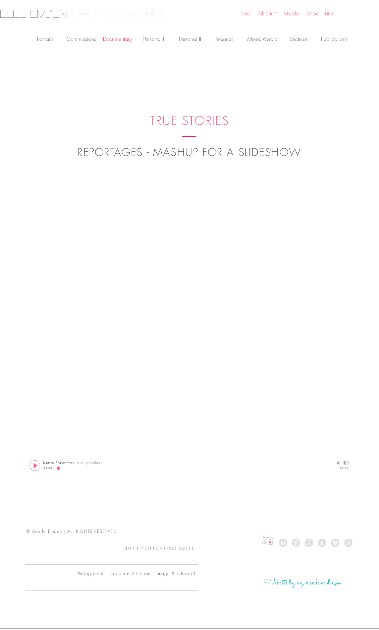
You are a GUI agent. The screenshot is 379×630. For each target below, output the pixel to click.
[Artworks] (291, 13)
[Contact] (312, 13)
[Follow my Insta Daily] (309, 543)
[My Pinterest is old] (348, 543)
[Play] (35, 465)
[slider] (346, 463)
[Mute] (338, 463)
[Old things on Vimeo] (335, 543)
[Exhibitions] (267, 13)
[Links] (329, 13)
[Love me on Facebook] (296, 543)
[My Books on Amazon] (322, 543)
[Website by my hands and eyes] (302, 582)
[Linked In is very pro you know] (283, 543)
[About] (246, 13)
